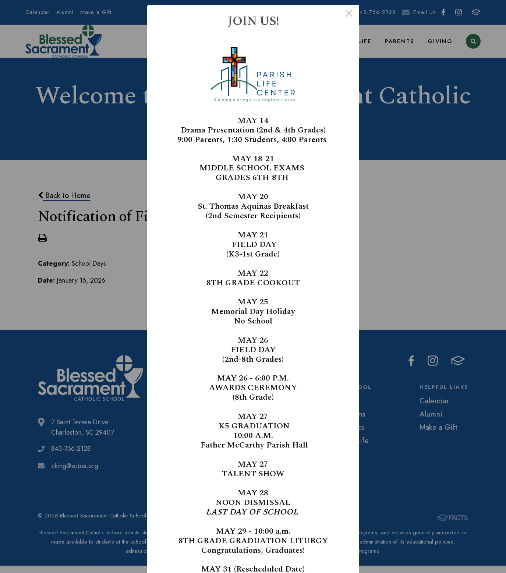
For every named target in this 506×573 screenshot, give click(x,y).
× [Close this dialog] (349, 15)
